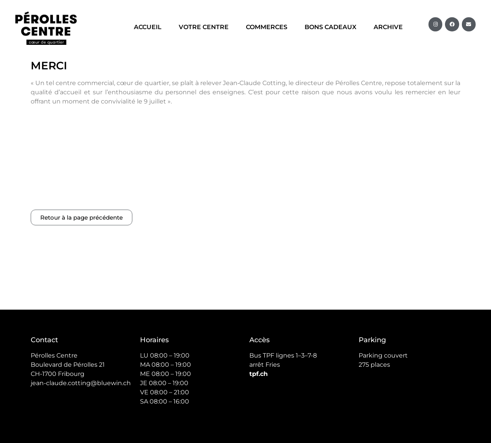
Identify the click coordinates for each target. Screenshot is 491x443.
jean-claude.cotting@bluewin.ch (81, 300)
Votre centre (204, 27)
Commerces (266, 27)
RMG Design (445, 388)
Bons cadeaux (330, 27)
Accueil (147, 27)
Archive (388, 27)
